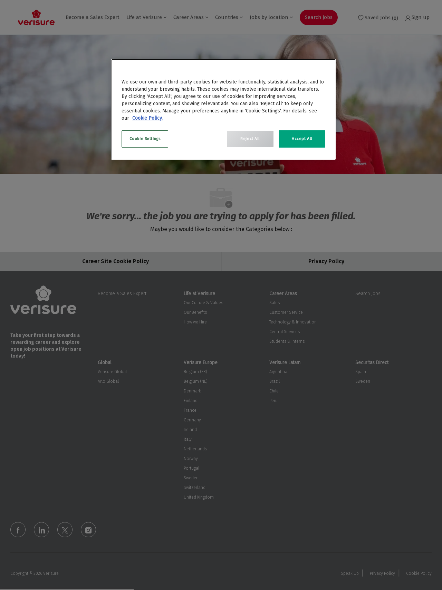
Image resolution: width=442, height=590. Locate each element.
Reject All (250, 138)
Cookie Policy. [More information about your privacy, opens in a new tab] (147, 118)
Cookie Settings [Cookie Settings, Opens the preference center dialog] (145, 138)
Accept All (302, 138)
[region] (223, 109)
